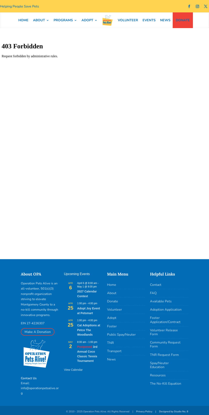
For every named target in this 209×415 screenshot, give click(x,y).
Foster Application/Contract (165, 320)
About (111, 293)
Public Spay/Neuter (121, 334)
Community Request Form (165, 344)
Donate (112, 301)
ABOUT (39, 20)
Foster (112, 326)
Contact (155, 285)
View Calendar (73, 369)
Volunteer (114, 309)
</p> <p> (104, 144)
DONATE (183, 20)
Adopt (111, 318)
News (111, 359)
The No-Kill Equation (165, 383)
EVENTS (149, 20)
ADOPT (87, 20)
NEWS (165, 20)
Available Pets (161, 301)
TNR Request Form (164, 355)
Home (111, 285)
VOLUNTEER (128, 20)
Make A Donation (38, 332)
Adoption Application (166, 309)
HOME (23, 20)
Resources (158, 375)
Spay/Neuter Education (159, 365)
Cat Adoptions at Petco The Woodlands (88, 330)
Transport (114, 351)
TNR (110, 343)
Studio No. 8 (181, 411)
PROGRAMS (63, 20)
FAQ (153, 293)
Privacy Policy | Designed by (155, 411)
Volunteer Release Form (164, 332)
